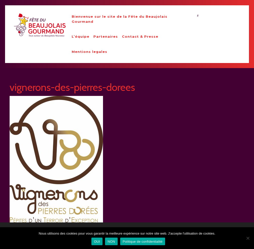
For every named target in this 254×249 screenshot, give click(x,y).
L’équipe (80, 36)
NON (111, 241)
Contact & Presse (140, 36)
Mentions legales (89, 52)
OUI (97, 241)
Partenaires (105, 36)
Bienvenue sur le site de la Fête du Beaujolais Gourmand (119, 19)
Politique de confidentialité (143, 241)
